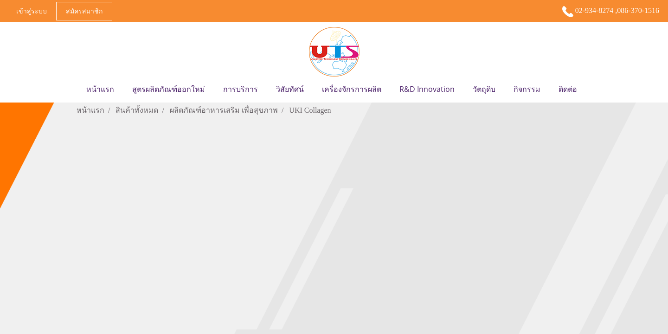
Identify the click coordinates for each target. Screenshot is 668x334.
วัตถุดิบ (484, 89)
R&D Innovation (427, 89)
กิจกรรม (527, 89)
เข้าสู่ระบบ (31, 10)
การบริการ (240, 89)
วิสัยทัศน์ (290, 89)
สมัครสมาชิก (84, 10)
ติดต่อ (568, 89)
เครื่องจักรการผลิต (351, 89)
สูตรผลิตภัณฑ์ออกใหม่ (168, 89)
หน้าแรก (100, 89)
